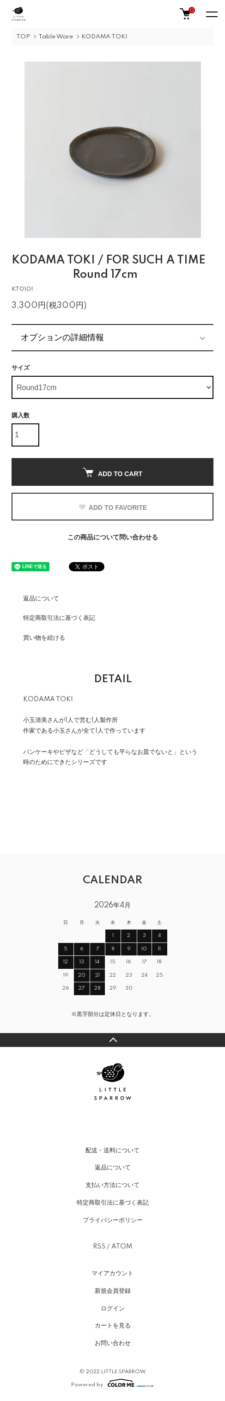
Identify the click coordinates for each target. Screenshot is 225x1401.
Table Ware (55, 37)
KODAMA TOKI (104, 37)
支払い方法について (112, 1185)
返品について (41, 598)
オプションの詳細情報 (62, 337)
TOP (23, 37)
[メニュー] (211, 14)
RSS (99, 1246)
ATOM (121, 1246)
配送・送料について (112, 1150)
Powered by (112, 1383)
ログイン (113, 1308)
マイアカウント (112, 1273)
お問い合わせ (113, 1343)
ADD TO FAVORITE (112, 507)
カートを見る (113, 1325)
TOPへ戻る (112, 1040)
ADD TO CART (112, 472)
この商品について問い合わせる (112, 537)
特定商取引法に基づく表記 (59, 618)
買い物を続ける (44, 638)
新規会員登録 (113, 1291)
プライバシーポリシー (113, 1220)
